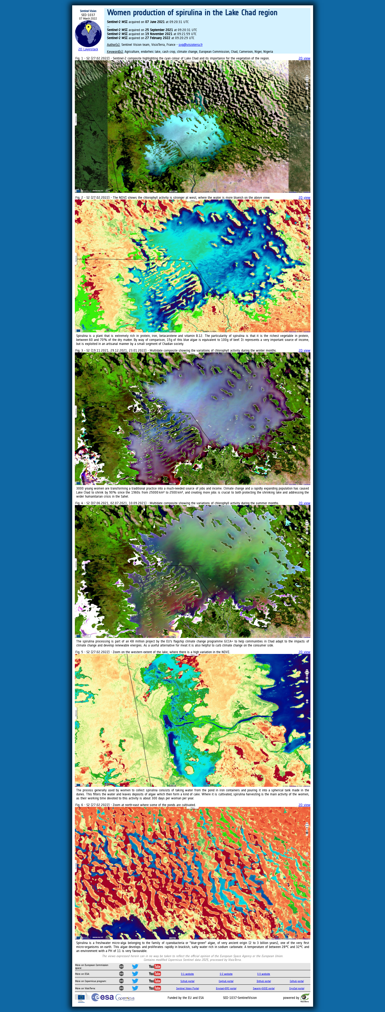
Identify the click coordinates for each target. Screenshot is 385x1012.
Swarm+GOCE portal (264, 988)
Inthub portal (264, 981)
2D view (304, 58)
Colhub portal (297, 981)
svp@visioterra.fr (191, 45)
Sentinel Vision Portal (187, 988)
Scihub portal (187, 981)
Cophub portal (226, 981)
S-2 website (226, 973)
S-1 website (187, 973)
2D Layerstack (88, 49)
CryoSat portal (296, 988)
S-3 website (263, 973)
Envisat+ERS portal (226, 988)
